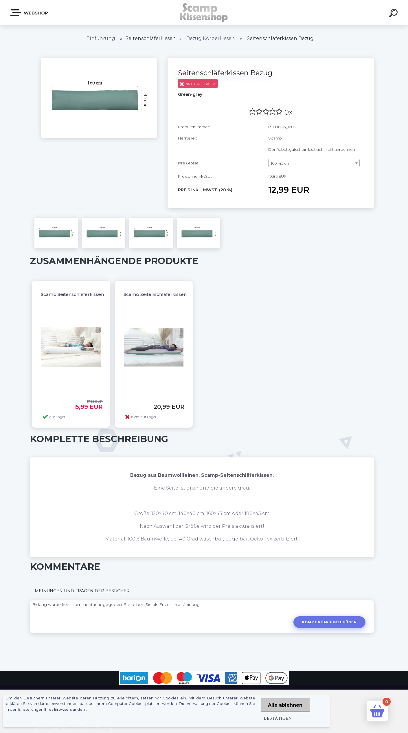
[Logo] (204, 12)
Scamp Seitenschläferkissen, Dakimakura (170, 294)
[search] (394, 14)
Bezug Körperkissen (210, 38)
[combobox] (314, 163)
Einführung (101, 38)
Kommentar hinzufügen (329, 622)
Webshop (29, 12)
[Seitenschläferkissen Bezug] (99, 60)
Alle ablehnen (285, 705)
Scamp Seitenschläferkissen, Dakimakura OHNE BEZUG (103, 294)
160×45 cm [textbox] (280, 163)
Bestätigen (277, 718)
